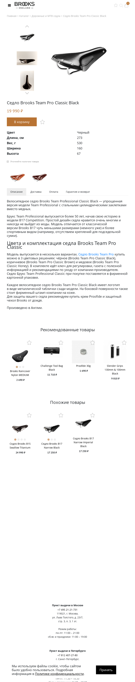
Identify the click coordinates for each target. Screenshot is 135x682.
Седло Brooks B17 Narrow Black (51, 445)
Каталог (24, 16)
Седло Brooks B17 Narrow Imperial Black (83, 442)
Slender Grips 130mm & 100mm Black (115, 369)
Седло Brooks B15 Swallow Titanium (20, 445)
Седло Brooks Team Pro (96, 254)
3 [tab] (24, 367)
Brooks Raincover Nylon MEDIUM (20, 373)
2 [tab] (20, 367)
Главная (12, 16)
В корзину (22, 122)
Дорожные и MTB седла (46, 16)
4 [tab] (25, 440)
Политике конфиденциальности (59, 674)
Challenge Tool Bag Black (52, 367)
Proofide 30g (83, 365)
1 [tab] (17, 367)
